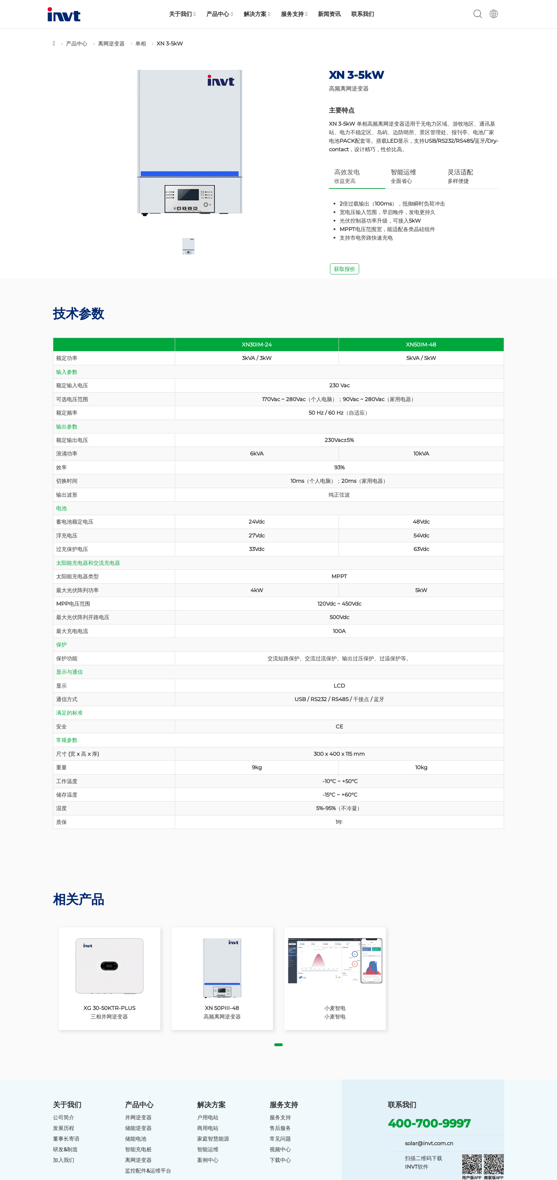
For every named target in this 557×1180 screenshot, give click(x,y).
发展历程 (63, 1128)
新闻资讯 (329, 14)
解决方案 (257, 14)
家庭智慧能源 (213, 1138)
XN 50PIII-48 (222, 1008)
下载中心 (280, 1160)
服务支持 (294, 14)
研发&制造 (65, 1149)
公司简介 (63, 1117)
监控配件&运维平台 (148, 1170)
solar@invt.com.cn (429, 1143)
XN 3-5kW (170, 43)
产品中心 (219, 14)
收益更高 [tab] (347, 176)
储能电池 (135, 1138)
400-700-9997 (429, 1123)
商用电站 (207, 1128)
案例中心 (207, 1160)
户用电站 (207, 1117)
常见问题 (280, 1138)
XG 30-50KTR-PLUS (109, 1008)
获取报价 (344, 269)
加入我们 (63, 1160)
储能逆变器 (138, 1128)
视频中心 (280, 1149)
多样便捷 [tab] (460, 176)
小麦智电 (335, 1008)
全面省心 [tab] (403, 176)
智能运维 (207, 1149)
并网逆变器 (138, 1117)
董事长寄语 (66, 1138)
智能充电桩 (138, 1149)
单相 (140, 43)
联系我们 (362, 14)
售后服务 (280, 1128)
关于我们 (182, 14)
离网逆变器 (111, 43)
